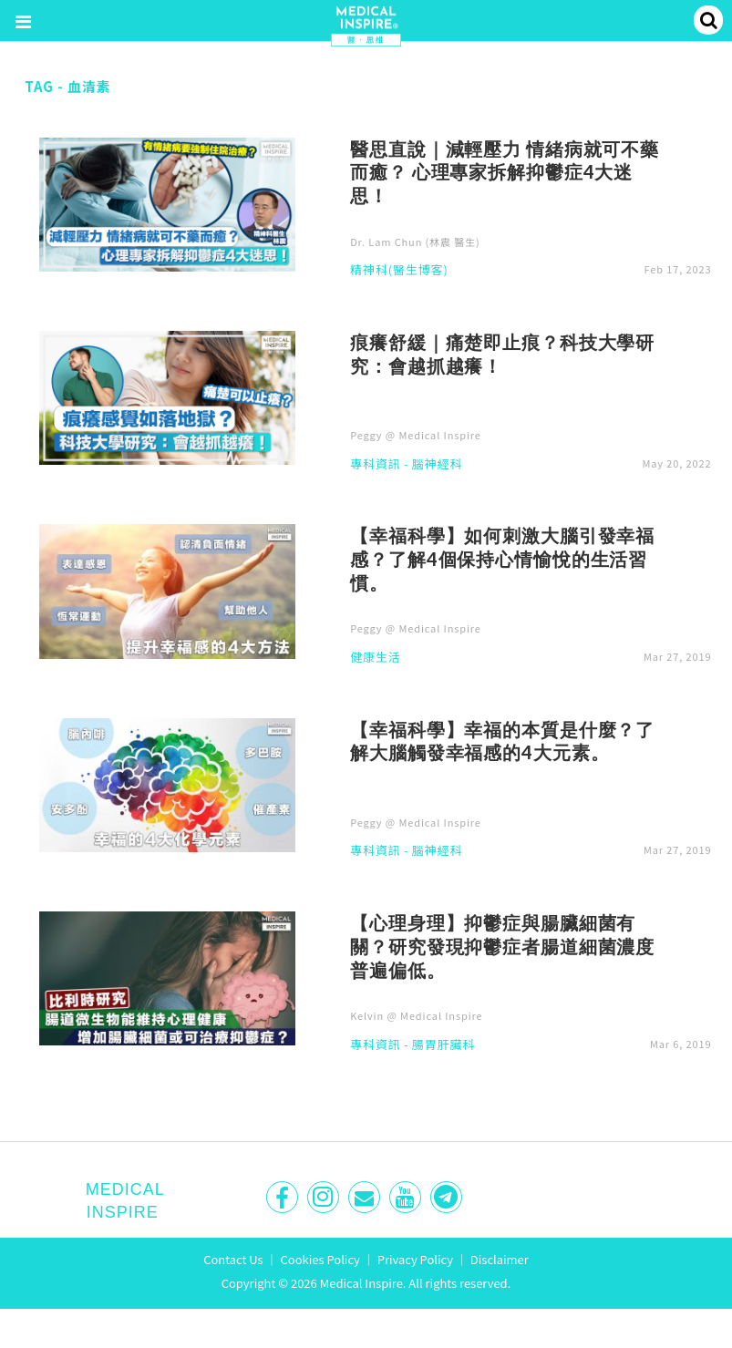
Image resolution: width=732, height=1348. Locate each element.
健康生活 (375, 658)
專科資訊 (375, 465)
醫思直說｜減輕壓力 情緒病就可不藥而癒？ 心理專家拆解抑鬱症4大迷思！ (504, 172)
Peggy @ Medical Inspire (415, 434)
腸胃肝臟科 (443, 1045)
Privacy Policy (415, 1259)
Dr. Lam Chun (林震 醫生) (415, 241)
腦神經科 (437, 465)
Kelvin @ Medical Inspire (416, 1015)
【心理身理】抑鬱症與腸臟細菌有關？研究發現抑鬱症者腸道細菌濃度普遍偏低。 (502, 946)
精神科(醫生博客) (399, 270)
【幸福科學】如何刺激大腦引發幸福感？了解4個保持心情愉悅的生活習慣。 (502, 558)
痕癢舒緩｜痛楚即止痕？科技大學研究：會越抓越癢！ (502, 353)
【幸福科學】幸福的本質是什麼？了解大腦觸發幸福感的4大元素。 (502, 741)
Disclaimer (499, 1259)
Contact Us (233, 1259)
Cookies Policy (320, 1259)
